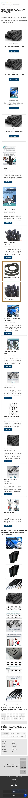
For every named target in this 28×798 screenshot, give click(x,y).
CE (11, 718)
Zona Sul (23, 733)
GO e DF (15, 718)
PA (23, 718)
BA (8, 718)
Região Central (5, 733)
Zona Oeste (18, 733)
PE (5, 718)
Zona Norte (12, 733)
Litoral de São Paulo (20, 736)
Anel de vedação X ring (15, 4)
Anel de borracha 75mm (6, 4)
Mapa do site (23, 772)
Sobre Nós (23, 763)
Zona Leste (4, 736)
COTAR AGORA (13, 51)
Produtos (23, 767)
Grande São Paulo (11, 736)
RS (2, 718)
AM (20, 718)
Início (23, 759)
